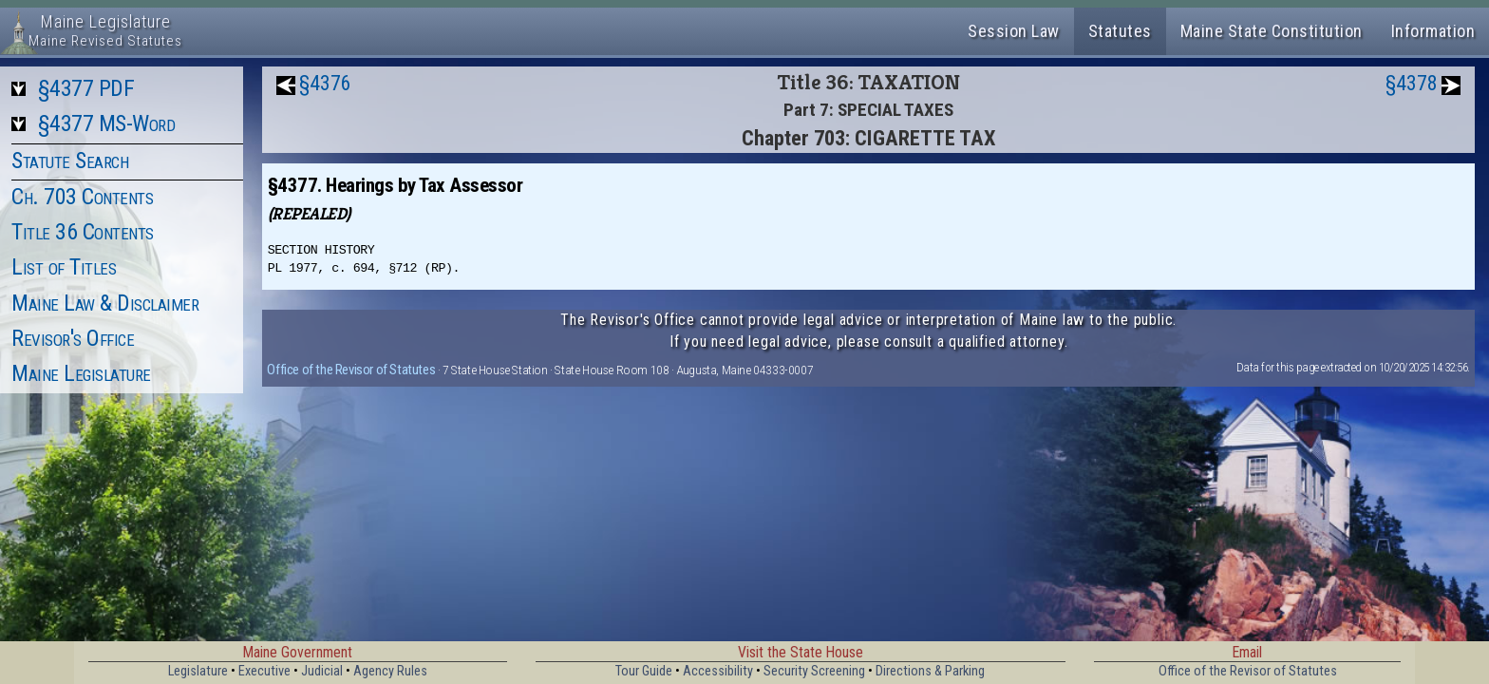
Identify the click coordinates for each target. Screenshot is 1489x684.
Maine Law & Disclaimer (104, 303)
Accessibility (718, 671)
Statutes (1120, 31)
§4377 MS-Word (107, 123)
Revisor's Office (72, 338)
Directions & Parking (930, 671)
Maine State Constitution (1271, 31)
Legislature (198, 671)
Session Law (1014, 31)
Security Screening (814, 671)
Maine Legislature (81, 373)
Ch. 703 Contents (82, 196)
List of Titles (63, 267)
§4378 (1411, 83)
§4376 (325, 83)
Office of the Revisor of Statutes (351, 369)
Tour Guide (643, 671)
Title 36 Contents (82, 231)
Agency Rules (390, 671)
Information (1433, 31)
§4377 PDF (86, 88)
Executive (264, 671)
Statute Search (69, 160)
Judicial (322, 671)
